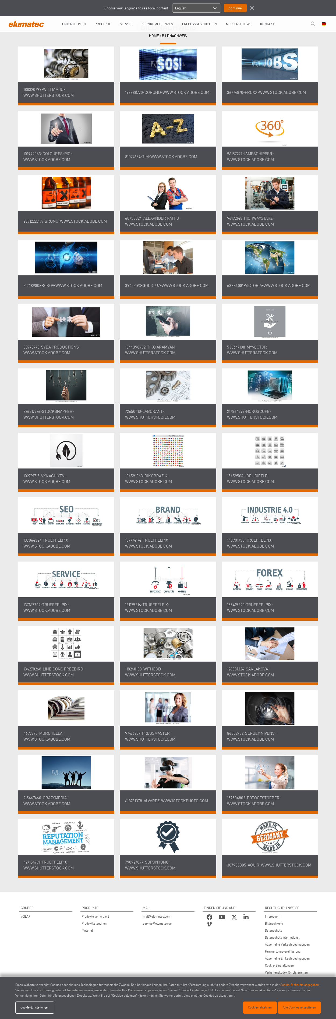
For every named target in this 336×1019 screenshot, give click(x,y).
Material (87, 930)
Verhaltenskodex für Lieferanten (286, 972)
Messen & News (238, 24)
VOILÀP (25, 916)
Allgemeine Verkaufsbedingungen (287, 944)
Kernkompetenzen (157, 24)
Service (126, 24)
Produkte (103, 24)
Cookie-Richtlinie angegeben (299, 984)
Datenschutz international (282, 937)
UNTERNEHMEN (74, 24)
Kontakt (267, 24)
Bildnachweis (174, 36)
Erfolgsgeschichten (199, 24)
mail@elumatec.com (157, 916)
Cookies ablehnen (260, 1007)
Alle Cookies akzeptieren (299, 1007)
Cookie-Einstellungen (279, 965)
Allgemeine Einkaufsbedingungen (287, 958)
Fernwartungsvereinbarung (282, 951)
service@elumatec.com (158, 923)
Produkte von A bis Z (95, 916)
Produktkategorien (94, 923)
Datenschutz (273, 930)
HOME (154, 36)
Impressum (272, 916)
